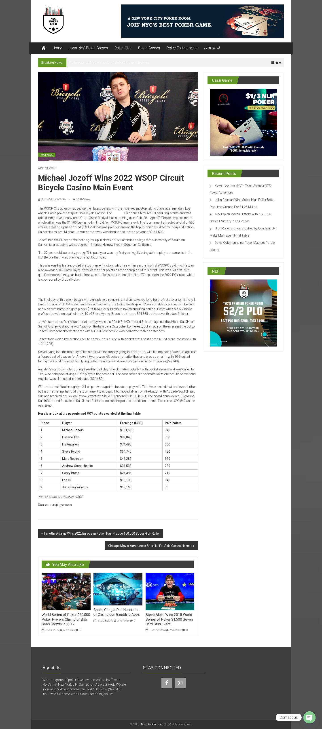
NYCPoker (69, 630)
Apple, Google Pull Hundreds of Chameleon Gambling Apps (116, 612)
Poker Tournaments (182, 48)
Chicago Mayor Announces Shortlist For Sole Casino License (150, 546)
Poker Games (149, 48)
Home (57, 48)
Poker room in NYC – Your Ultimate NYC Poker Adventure (109, 62)
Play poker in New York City (78, 290)
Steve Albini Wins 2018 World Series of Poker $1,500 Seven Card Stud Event (169, 619)
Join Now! (212, 48)
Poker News (46, 154)
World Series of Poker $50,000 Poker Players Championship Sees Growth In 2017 (66, 619)
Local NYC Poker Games (88, 48)
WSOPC (118, 213)
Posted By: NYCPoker (53, 199)
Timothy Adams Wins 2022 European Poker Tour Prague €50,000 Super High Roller (102, 533)
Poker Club (122, 48)
